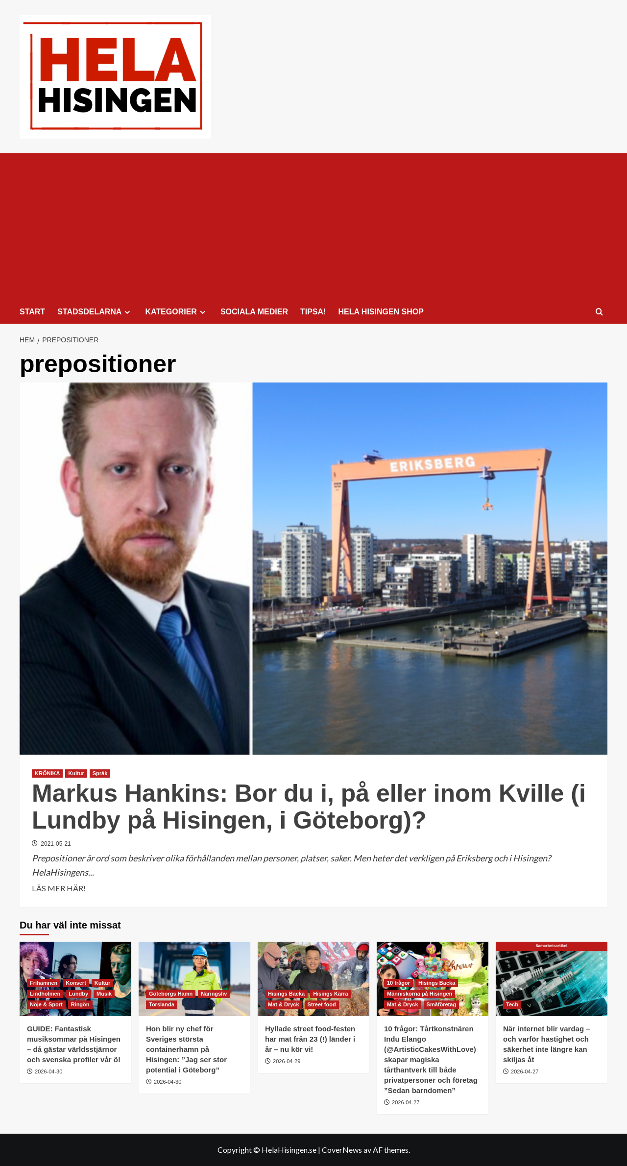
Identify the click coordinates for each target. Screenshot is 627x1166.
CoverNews (342, 1149)
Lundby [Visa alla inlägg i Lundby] (78, 994)
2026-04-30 (48, 1071)
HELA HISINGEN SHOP (381, 312)
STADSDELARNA (95, 312)
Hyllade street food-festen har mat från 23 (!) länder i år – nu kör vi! (310, 1038)
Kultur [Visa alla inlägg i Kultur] (76, 773)
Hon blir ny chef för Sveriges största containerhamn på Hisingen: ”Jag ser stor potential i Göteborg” (186, 1049)
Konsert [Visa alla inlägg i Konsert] (76, 983)
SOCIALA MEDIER (254, 312)
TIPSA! (313, 312)
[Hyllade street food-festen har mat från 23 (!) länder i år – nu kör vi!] (313, 979)
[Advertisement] (313, 226)
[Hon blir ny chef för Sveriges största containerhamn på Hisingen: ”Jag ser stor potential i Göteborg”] (194, 979)
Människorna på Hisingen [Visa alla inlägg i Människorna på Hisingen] (419, 994)
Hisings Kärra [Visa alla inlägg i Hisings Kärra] (330, 994)
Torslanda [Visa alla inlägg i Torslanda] (161, 1004)
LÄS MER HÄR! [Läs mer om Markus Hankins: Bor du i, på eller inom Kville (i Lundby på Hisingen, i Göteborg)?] (59, 888)
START (32, 312)
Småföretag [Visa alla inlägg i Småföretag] (442, 1004)
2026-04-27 (405, 1102)
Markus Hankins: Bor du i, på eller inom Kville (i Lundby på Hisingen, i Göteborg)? (309, 807)
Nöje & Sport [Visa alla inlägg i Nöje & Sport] (46, 1004)
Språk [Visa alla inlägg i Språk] (100, 773)
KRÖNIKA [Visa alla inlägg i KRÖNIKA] (47, 773)
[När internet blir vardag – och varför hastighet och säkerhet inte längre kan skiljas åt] (551, 979)
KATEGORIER (176, 312)
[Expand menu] (127, 312)
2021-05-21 (56, 843)
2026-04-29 (286, 1061)
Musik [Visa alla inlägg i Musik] (104, 994)
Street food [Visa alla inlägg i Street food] (322, 1004)
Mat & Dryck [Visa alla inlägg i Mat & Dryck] (283, 1004)
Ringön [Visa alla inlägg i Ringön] (80, 1004)
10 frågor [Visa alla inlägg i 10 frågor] (398, 983)
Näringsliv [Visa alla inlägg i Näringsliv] (214, 994)
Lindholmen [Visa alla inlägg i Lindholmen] (45, 994)
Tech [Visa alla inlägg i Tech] (512, 1004)
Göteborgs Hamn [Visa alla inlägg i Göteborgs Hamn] (171, 994)
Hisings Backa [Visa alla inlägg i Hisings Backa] (286, 994)
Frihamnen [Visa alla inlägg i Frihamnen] (43, 983)
